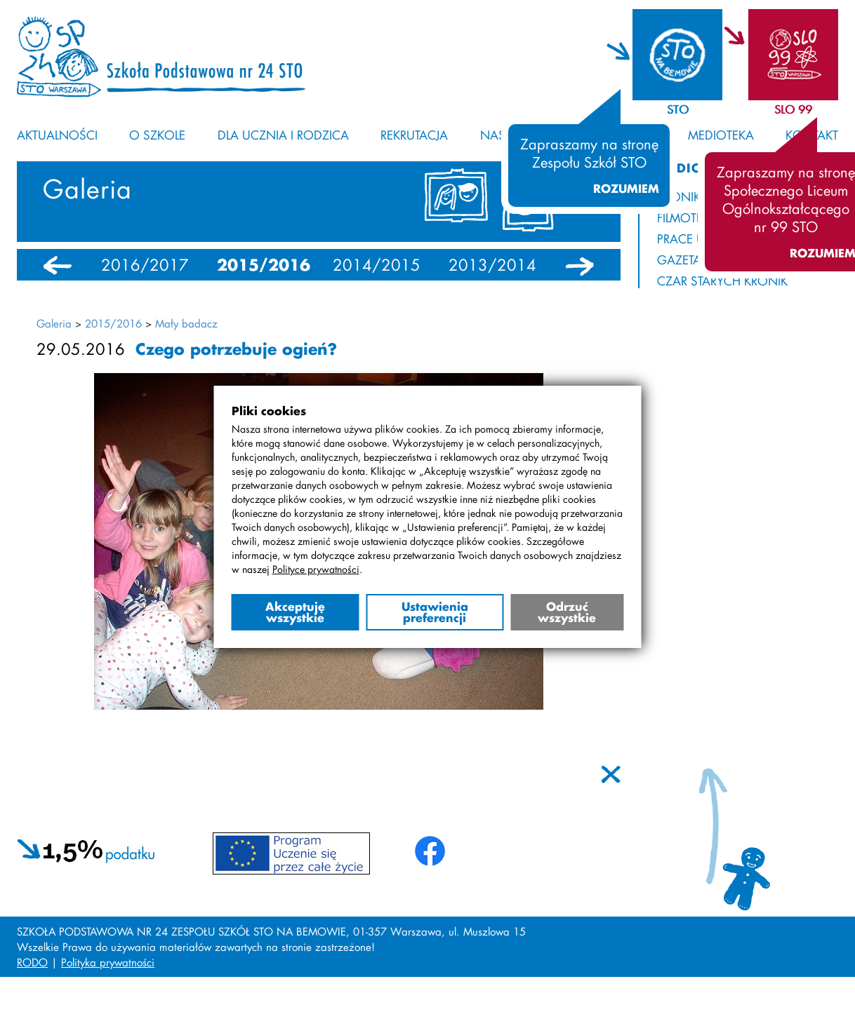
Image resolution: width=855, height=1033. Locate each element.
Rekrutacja (414, 134)
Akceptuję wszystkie (295, 612)
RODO (32, 962)
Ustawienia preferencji (435, 612)
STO (678, 109)
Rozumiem (626, 189)
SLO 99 (793, 109)
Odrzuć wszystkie (567, 612)
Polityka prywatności (107, 962)
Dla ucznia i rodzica (283, 134)
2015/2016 (263, 265)
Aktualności (57, 134)
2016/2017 (145, 265)
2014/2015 (376, 265)
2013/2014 (492, 265)
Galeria (54, 323)
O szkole (157, 134)
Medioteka (721, 134)
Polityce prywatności (315, 569)
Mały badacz (186, 323)
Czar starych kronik (722, 280)
